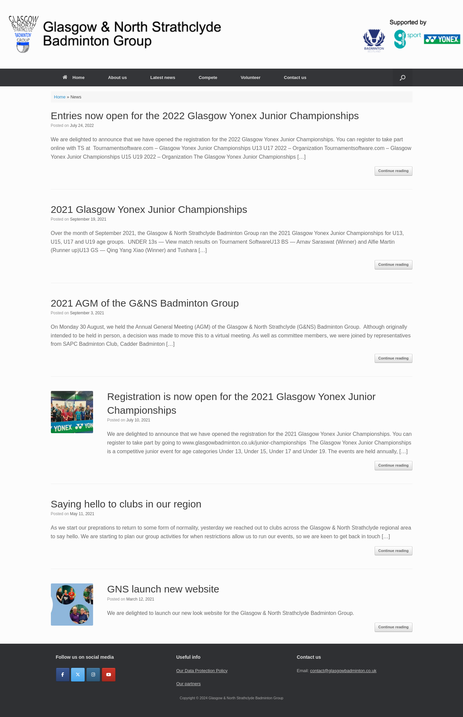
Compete (208, 77)
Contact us (295, 77)
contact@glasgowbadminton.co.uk (343, 670)
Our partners (188, 683)
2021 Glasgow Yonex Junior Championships (149, 209)
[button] (402, 77)
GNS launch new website (163, 588)
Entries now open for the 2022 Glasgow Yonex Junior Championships (205, 115)
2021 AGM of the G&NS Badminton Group (145, 303)
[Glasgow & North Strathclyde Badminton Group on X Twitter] (78, 675)
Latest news (162, 77)
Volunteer (250, 77)
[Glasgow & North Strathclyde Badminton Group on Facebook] (63, 675)
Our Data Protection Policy (201, 670)
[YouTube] (108, 675)
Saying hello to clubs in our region (126, 503)
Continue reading (393, 171)
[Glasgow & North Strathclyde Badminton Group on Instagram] (93, 675)
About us (117, 77)
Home (74, 77)
